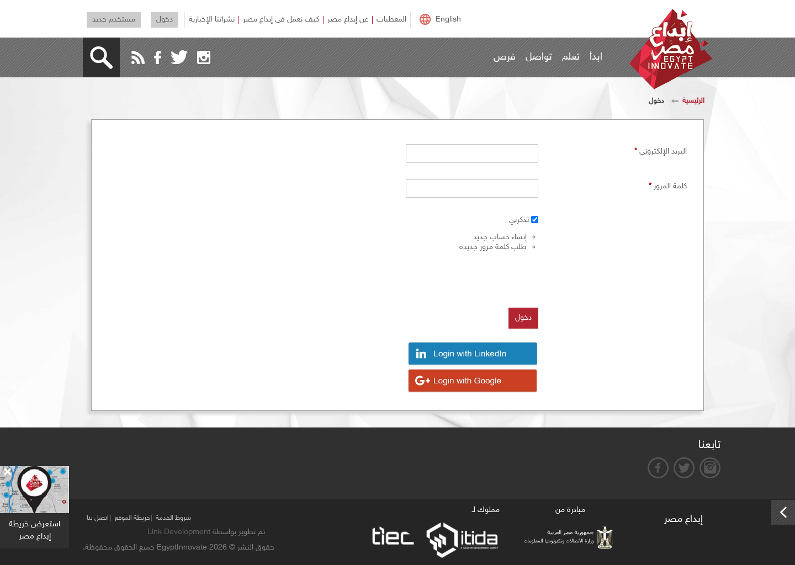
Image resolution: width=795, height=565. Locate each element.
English (448, 19)
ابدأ (596, 57)
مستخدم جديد (113, 19)
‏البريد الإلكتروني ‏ (660, 151)
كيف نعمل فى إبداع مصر (281, 19)
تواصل (539, 57)
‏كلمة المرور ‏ (668, 186)
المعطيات (391, 19)
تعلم (571, 57)
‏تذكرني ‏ (518, 220)
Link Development (178, 532)
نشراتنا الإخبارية (212, 19)
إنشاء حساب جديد (500, 237)
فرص (505, 57)
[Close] (7, 472)
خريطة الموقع (132, 518)
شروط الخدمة (173, 518)
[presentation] (454, 278)
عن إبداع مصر (347, 19)
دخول (164, 19)
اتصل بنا (97, 518)
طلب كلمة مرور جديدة (493, 247)
